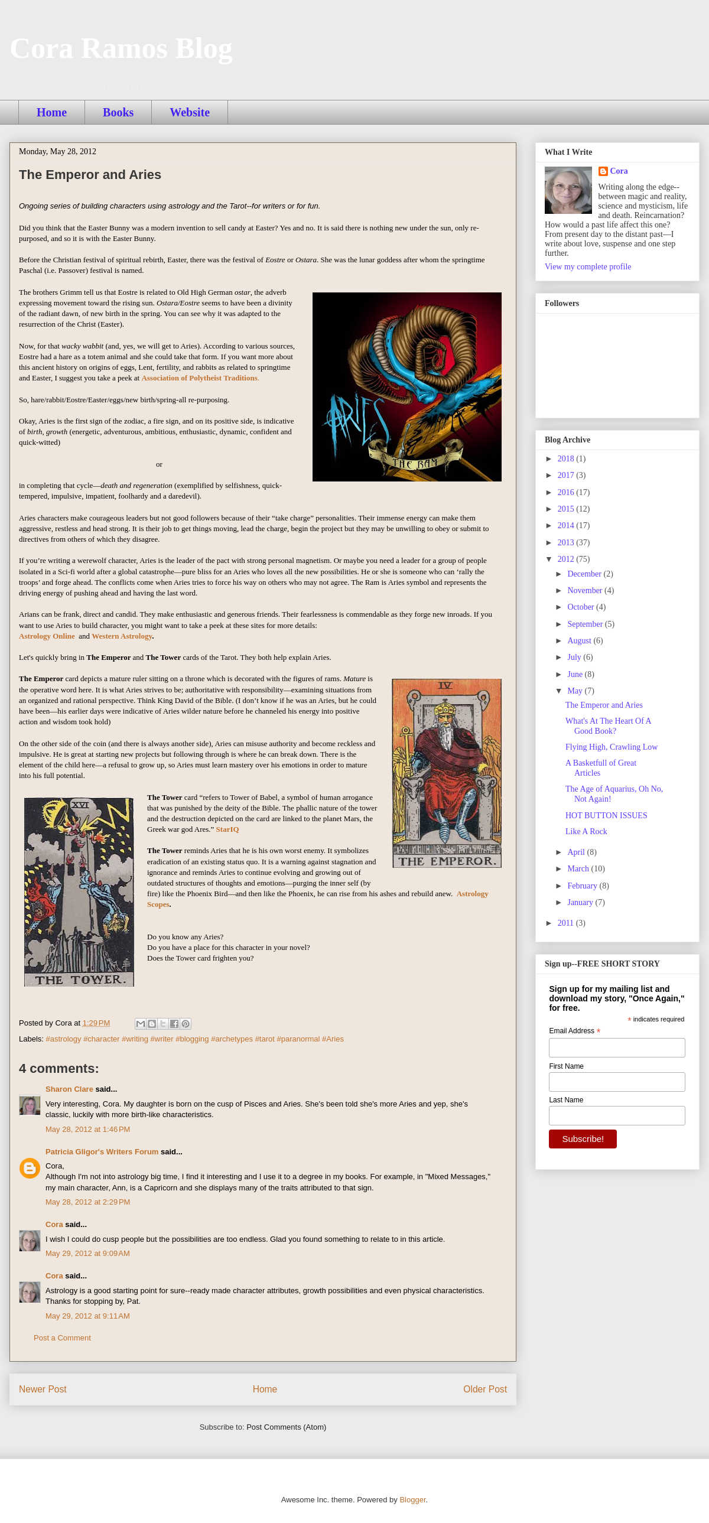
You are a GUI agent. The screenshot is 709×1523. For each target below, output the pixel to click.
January (581, 902)
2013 (567, 542)
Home (52, 112)
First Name (566, 1066)
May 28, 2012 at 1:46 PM (87, 1129)
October (581, 607)
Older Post (485, 1389)
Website (190, 112)
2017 (567, 475)
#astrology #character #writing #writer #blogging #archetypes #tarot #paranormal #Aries (195, 1038)
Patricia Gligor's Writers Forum (101, 1151)
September (585, 624)
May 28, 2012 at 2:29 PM (87, 1201)
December (585, 574)
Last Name (566, 1100)
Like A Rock (586, 831)
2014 (567, 525)
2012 (567, 559)
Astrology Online (47, 636)
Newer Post (43, 1389)
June (575, 674)
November (585, 590)
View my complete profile (588, 266)
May (575, 690)
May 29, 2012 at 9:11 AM (87, 1316)
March (579, 868)
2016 (567, 492)
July (575, 657)
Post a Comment (62, 1337)
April (577, 852)
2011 (567, 923)
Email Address (574, 1031)
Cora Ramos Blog (121, 47)
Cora (54, 1224)
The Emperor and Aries (604, 705)
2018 (567, 458)
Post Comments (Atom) (286, 1427)
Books (118, 112)
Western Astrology (122, 636)
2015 (567, 509)
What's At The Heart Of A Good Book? (608, 726)
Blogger (412, 1499)
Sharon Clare (69, 1089)
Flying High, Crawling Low (611, 747)
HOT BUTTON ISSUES (606, 815)
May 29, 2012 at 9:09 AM (87, 1253)
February (583, 885)
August (580, 640)
